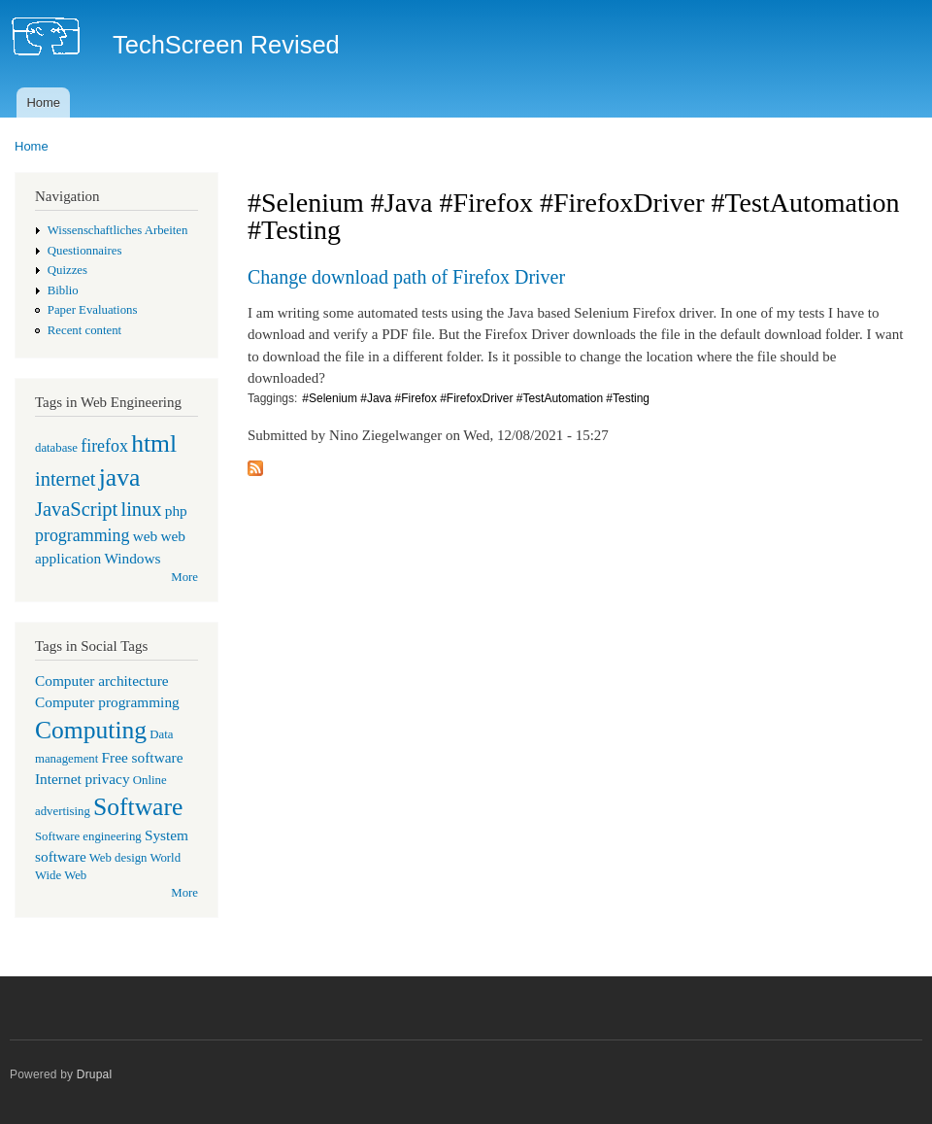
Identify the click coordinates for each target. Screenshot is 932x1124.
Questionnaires (85, 250)
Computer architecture (102, 680)
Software (138, 807)
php (176, 510)
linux (140, 509)
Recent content (84, 330)
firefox (104, 446)
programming (82, 535)
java (120, 477)
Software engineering (88, 836)
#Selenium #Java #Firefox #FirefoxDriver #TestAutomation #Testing (475, 398)
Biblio (63, 290)
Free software (142, 757)
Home (43, 102)
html (154, 443)
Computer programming (107, 702)
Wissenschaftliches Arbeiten (118, 230)
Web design (118, 858)
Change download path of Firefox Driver (406, 277)
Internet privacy (82, 778)
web (145, 536)
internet (65, 479)
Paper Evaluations (93, 310)
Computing (91, 730)
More (184, 577)
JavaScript (76, 509)
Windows (132, 558)
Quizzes (67, 270)
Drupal (95, 1074)
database (56, 448)
